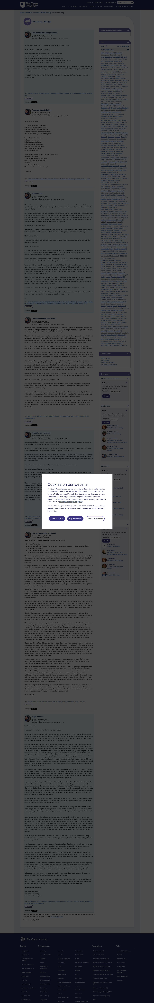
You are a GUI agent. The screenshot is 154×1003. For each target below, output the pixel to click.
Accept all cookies (56, 519)
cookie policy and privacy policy (70, 502)
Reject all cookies (75, 519)
